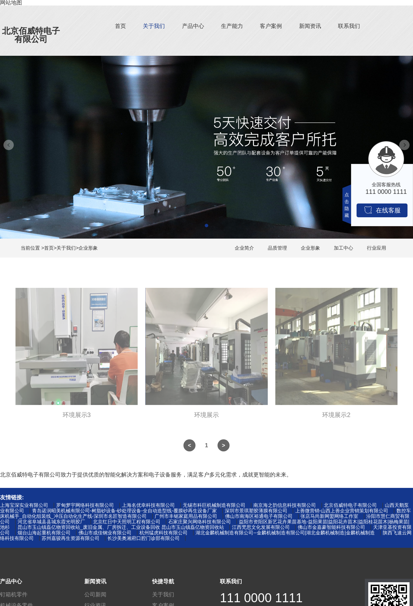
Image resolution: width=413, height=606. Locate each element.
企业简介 (244, 248)
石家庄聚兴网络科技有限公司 (199, 521)
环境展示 (206, 418)
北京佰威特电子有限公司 (31, 35)
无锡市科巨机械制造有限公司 (214, 505)
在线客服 (382, 210)
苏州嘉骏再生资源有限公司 (70, 538)
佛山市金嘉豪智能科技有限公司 (331, 527)
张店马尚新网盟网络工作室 (329, 516)
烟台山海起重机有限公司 (44, 532)
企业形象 (88, 248)
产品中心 (193, 26)
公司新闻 (95, 594)
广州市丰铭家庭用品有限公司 (186, 516)
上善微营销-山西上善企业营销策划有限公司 (342, 510)
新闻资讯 (310, 26)
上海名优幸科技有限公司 (148, 505)
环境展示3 (77, 418)
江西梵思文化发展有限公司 (261, 527)
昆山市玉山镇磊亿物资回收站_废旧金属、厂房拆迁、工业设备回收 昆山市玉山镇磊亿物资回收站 (121, 527)
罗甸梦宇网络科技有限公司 (85, 505)
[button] (206, 225)
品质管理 (277, 248)
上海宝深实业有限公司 (24, 505)
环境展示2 (336, 418)
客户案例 (271, 26)
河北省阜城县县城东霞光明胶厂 (51, 521)
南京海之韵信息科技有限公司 (284, 505)
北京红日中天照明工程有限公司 (126, 521)
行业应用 (376, 248)
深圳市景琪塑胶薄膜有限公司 (256, 510)
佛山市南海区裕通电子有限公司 (259, 516)
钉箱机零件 (14, 594)
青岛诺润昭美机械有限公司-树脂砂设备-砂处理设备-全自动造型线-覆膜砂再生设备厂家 (124, 510)
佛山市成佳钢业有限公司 (104, 532)
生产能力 (232, 26)
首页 (120, 26)
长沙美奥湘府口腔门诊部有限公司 (143, 538)
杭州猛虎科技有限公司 (163, 532)
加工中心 (343, 248)
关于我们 (154, 26)
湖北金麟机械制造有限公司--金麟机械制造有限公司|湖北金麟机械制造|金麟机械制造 (285, 532)
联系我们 (349, 26)
